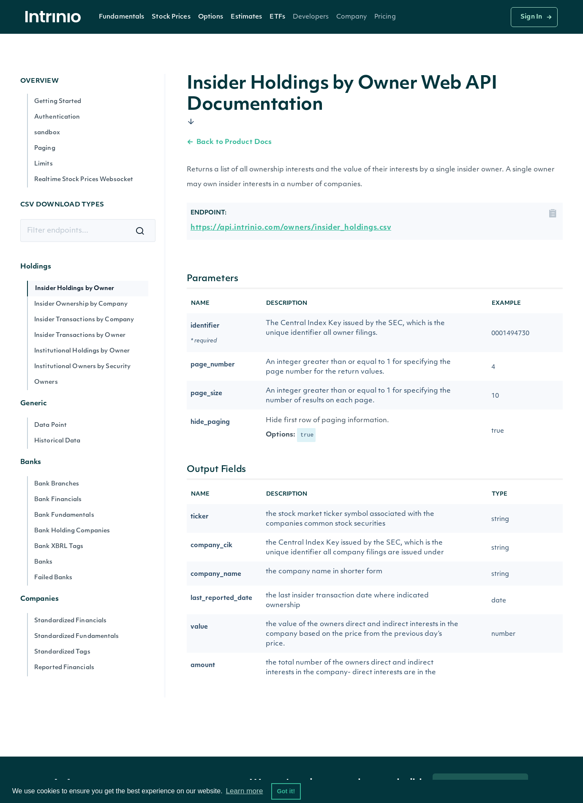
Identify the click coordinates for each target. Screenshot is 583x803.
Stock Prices (171, 17)
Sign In (531, 17)
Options (210, 17)
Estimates (246, 17)
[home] (55, 17)
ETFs (277, 17)
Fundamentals (121, 17)
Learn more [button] (244, 791)
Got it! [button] (286, 791)
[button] (121, 17)
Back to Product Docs (229, 142)
